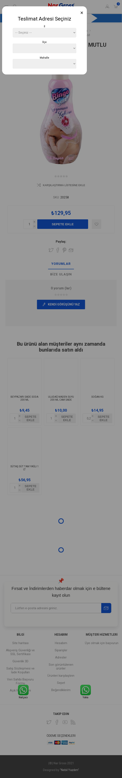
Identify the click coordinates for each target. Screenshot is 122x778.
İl (44, 26)
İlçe (44, 42)
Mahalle (44, 57)
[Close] (82, 12)
